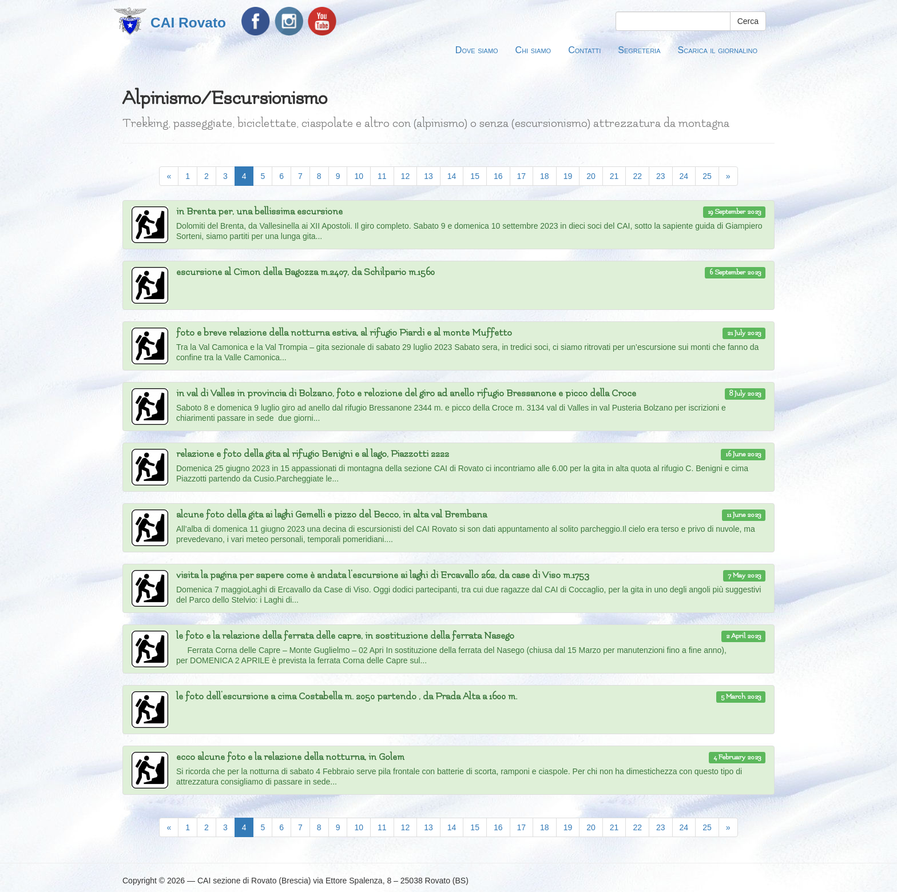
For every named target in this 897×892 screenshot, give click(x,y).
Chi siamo (533, 50)
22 (637, 176)
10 (358, 176)
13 (428, 176)
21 (614, 176)
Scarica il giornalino (717, 50)
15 (474, 176)
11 (382, 176)
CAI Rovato (188, 22)
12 (405, 176)
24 (684, 176)
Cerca (748, 21)
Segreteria (639, 50)
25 (707, 176)
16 (498, 176)
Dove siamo (476, 50)
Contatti (584, 50)
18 (544, 176)
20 (591, 176)
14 (452, 176)
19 (568, 176)
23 (660, 176)
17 (521, 176)
